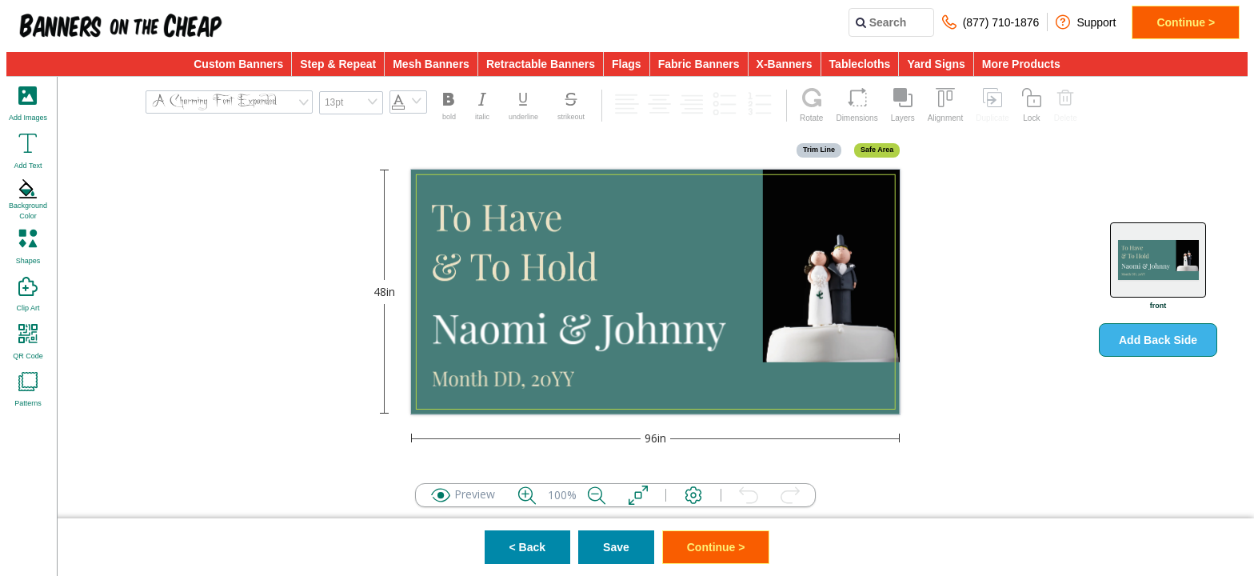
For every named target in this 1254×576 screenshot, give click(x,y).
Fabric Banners (699, 64)
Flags (626, 64)
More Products (1021, 64)
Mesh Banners (431, 64)
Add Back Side (1158, 340)
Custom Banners (238, 64)
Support (1086, 22)
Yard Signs (935, 64)
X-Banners (785, 64)
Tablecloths (860, 64)
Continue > (1185, 22)
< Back (527, 547)
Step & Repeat (338, 64)
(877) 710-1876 (991, 22)
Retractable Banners (540, 64)
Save (616, 547)
